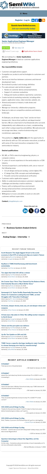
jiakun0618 (11, 349)
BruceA (12, 257)
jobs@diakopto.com (15, 201)
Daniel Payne (29, 422)
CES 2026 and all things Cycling (12, 407)
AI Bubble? (5, 364)
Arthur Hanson (12, 310)
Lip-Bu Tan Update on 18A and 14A (13, 334)
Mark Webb (29, 379)
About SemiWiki (33, 468)
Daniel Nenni (12, 277)
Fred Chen (11, 268)
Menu (23, 13)
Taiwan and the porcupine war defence (15, 326)
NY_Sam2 (13, 299)
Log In (27, 20)
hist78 (12, 275)
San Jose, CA (19, 48)
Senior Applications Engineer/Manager (18, 41)
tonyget (10, 259)
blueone (12, 336)
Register (19, 20)
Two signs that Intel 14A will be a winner (15, 273)
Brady (12, 286)
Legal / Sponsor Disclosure (18, 468)
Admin (6, 43)
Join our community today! (23, 29)
